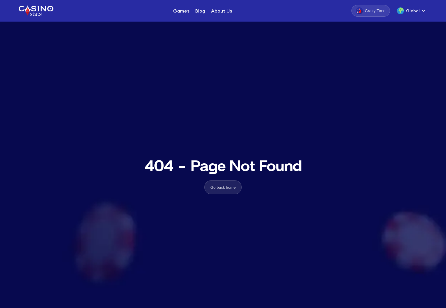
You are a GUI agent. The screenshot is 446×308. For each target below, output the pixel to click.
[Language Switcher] (410, 11)
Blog (200, 11)
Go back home (223, 187)
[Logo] (36, 11)
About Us (221, 11)
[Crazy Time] (370, 11)
